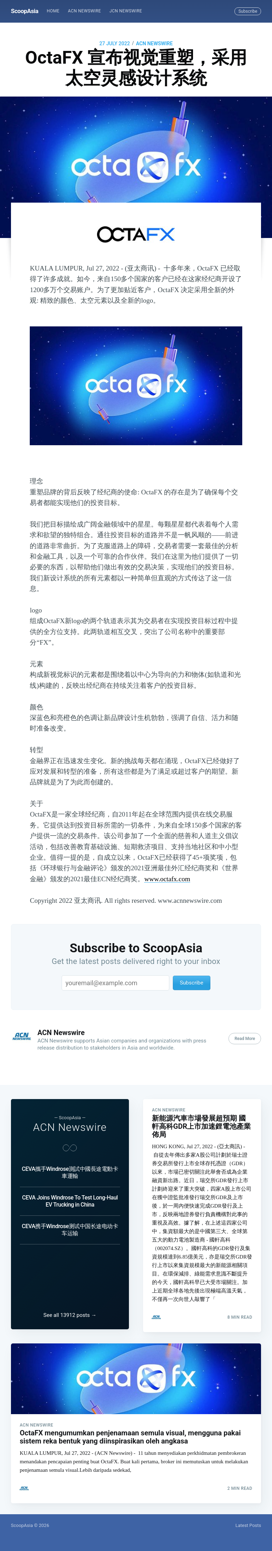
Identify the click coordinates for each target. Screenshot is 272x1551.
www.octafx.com (167, 879)
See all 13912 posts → (70, 1312)
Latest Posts (248, 1525)
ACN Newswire (84, 10)
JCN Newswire (125, 10)
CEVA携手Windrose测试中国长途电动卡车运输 (70, 1223)
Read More (244, 1038)
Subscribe (247, 11)
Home (53, 10)
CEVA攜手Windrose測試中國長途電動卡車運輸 (70, 1166)
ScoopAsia (24, 10)
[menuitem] (53, 11)
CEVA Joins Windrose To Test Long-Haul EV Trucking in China (70, 1195)
